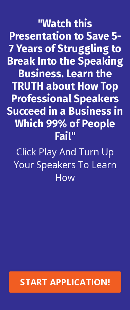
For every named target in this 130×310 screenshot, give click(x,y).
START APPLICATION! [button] (65, 282)
